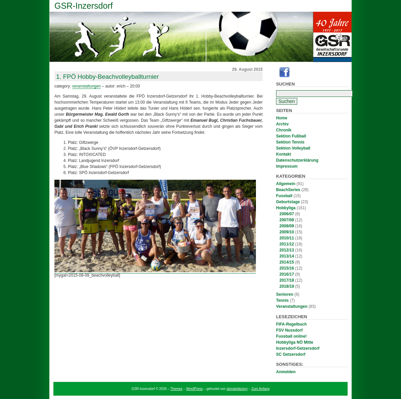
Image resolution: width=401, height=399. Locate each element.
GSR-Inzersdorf (83, 5)
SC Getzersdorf (290, 354)
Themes (176, 389)
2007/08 (286, 220)
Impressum (287, 166)
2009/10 (286, 232)
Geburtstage (288, 201)
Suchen (285, 84)
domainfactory (237, 389)
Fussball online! (291, 336)
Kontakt (283, 154)
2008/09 (286, 226)
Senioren (284, 294)
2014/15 (286, 262)
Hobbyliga (286, 208)
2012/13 (286, 250)
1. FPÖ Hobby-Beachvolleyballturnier (107, 76)
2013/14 (286, 256)
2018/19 (286, 286)
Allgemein (285, 183)
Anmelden (286, 371)
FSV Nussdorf (289, 330)
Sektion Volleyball (293, 148)
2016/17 (286, 274)
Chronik (283, 130)
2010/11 (286, 238)
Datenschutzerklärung (297, 160)
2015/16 (286, 268)
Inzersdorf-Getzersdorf (297, 348)
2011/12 (286, 244)
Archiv (282, 124)
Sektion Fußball (291, 136)
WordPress (194, 389)
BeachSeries (288, 189)
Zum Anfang (261, 389)
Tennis (282, 300)
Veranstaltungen (291, 306)
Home (281, 118)
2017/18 (286, 280)
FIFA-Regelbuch (291, 324)
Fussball (284, 195)
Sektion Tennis (290, 142)
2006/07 (286, 214)
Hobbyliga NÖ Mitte (294, 342)
